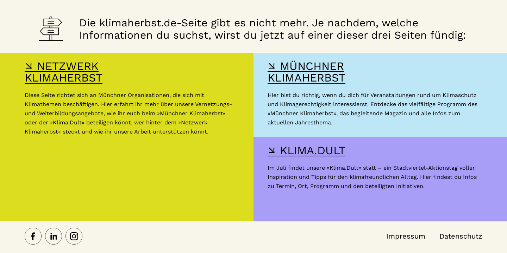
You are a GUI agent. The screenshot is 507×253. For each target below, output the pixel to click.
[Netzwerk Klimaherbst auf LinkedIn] (53, 237)
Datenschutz (460, 236)
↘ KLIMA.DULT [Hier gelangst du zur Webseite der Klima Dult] (306, 150)
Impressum (405, 236)
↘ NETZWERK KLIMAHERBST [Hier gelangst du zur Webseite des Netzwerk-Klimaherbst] (63, 71)
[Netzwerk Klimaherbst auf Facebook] (33, 237)
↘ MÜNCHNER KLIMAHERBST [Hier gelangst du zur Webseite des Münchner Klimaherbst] (306, 71)
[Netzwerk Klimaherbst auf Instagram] (73, 237)
